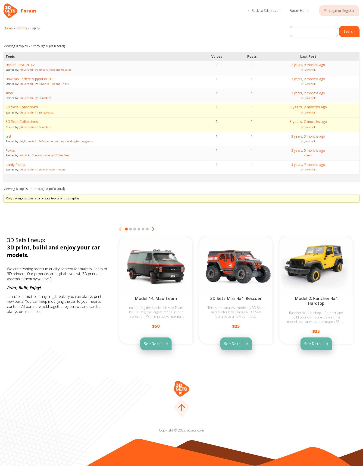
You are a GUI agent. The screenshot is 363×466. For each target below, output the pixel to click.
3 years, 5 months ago (308, 150)
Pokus (10, 150)
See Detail (153, 343)
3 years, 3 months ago (308, 136)
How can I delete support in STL (29, 79)
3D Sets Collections (22, 107)
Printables (45, 98)
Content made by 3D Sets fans (50, 155)
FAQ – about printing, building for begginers (66, 141)
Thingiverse (46, 112)
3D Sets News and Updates (55, 69)
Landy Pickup (15, 164)
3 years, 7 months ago (308, 164)
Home (8, 28)
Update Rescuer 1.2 (20, 65)
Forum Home (299, 10)
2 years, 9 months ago (308, 65)
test (8, 136)
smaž (10, 93)
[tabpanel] (156, 302)
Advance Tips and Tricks (54, 83)
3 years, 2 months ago (308, 79)
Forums (21, 28)
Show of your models (52, 169)
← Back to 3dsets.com (264, 10)
